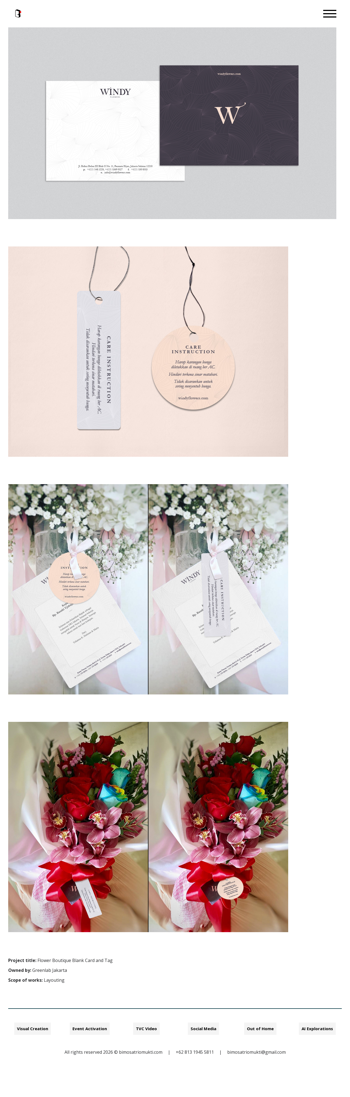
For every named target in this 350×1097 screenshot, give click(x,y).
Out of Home (260, 1028)
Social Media (203, 1028)
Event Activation (89, 1028)
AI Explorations (317, 1028)
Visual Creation (32, 1028)
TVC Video (146, 1028)
